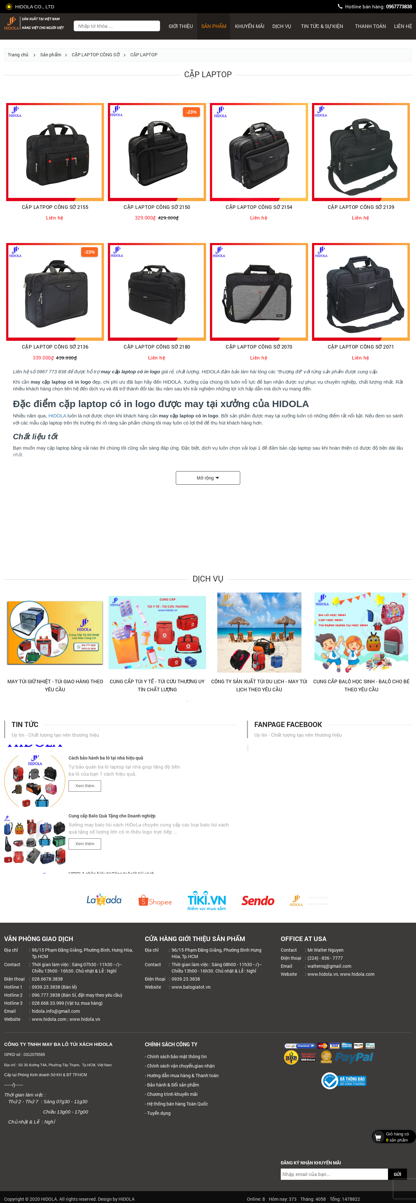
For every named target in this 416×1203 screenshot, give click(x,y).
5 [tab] (216, 704)
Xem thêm (84, 788)
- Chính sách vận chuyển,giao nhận (180, 1066)
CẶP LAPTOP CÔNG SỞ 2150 (157, 207)
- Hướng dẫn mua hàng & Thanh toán (182, 1075)
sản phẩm (392, 1136)
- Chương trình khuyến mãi (171, 1094)
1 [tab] (177, 704)
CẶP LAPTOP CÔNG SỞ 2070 (259, 347)
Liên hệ (403, 26)
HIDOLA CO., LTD (30, 6)
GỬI (397, 1174)
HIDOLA (57, 415)
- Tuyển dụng (158, 1113)
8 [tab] (245, 704)
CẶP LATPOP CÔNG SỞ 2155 (55, 207)
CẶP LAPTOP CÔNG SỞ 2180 (157, 347)
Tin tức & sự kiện (322, 26)
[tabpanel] (55, 645)
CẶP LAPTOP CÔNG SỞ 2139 (361, 207)
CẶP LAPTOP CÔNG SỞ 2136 (55, 347)
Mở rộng (205, 477)
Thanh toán (370, 26)
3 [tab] (196, 704)
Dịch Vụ (281, 26)
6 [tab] (225, 704)
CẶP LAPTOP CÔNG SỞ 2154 (259, 207)
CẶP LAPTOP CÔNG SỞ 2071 (361, 347)
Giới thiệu (181, 26)
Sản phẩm (213, 26)
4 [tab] (206, 704)
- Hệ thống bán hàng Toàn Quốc (176, 1104)
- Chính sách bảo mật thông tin (176, 1056)
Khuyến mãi (249, 26)
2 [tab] (187, 704)
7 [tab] (235, 704)
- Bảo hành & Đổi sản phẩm (172, 1085)
